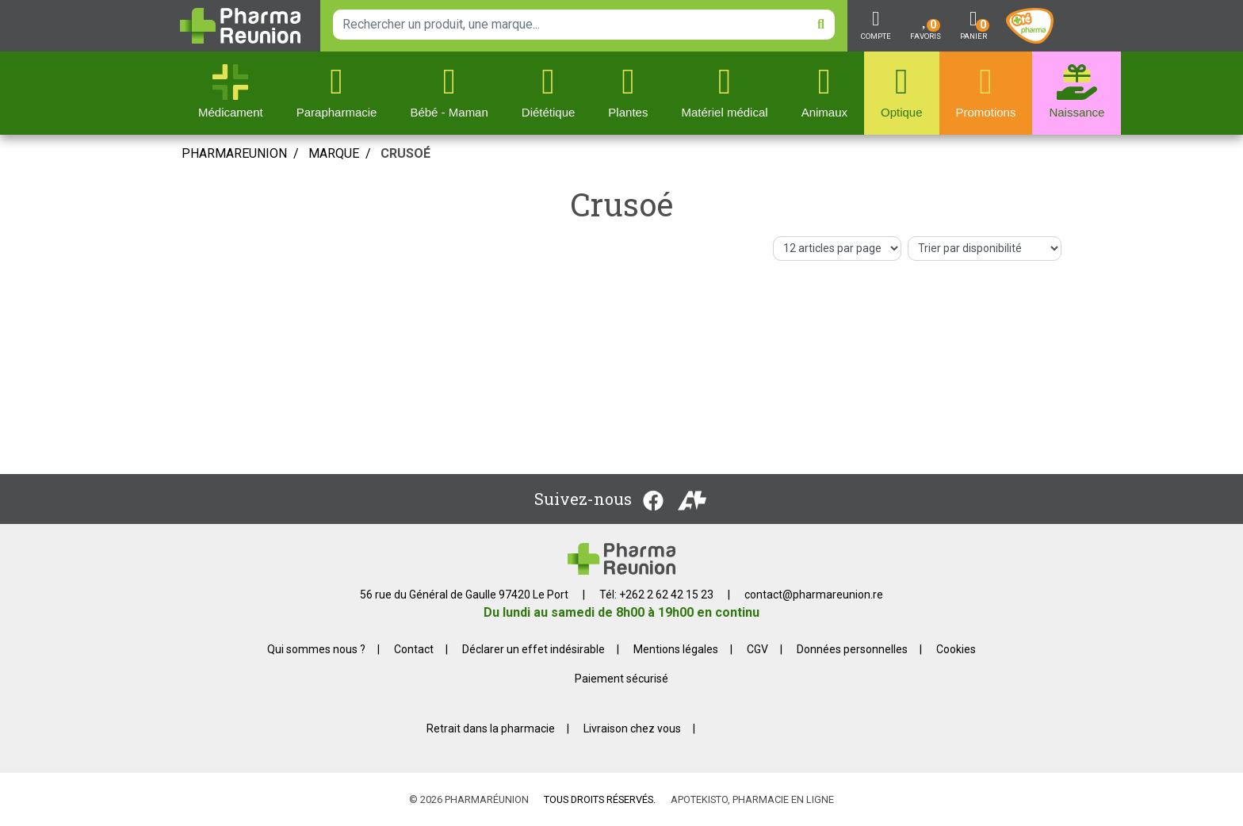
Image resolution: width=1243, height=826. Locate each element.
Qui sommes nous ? (316, 649)
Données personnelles (852, 649)
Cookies (956, 649)
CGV (757, 649)
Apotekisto (752, 799)
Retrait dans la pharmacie (490, 728)
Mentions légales (675, 649)
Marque (333, 153)
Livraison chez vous (632, 728)
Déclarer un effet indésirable (533, 649)
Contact (414, 649)
